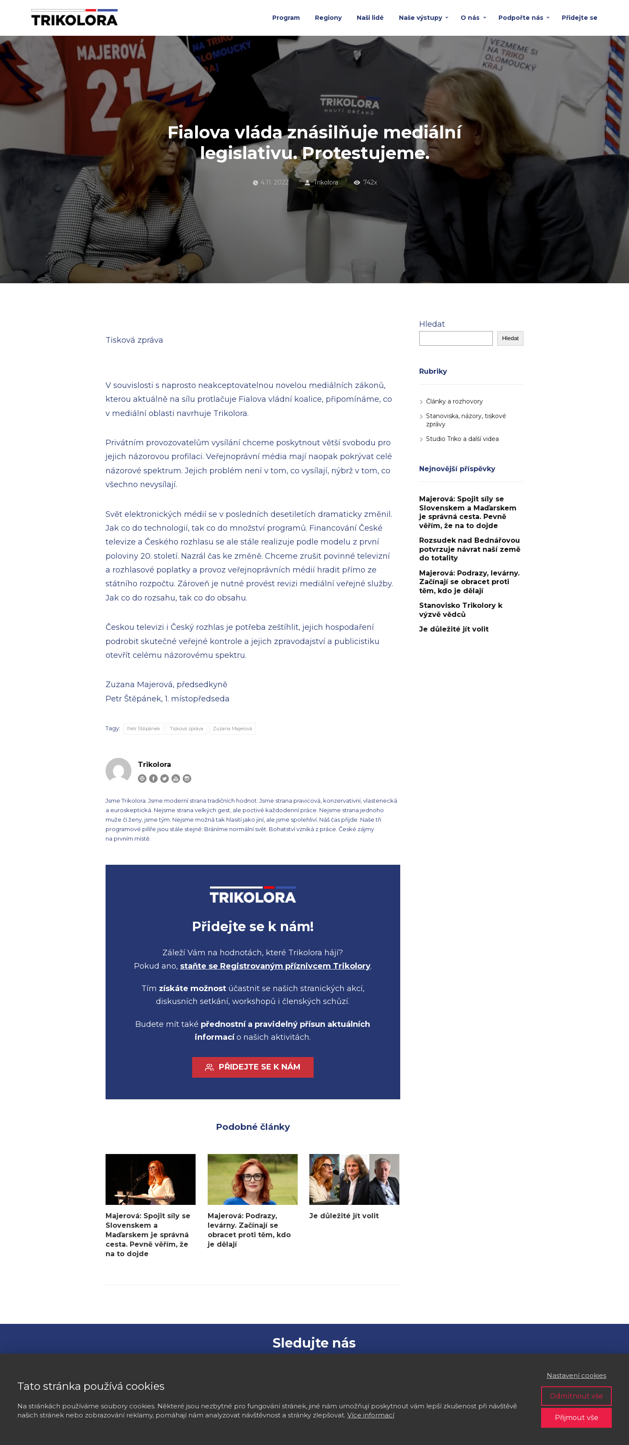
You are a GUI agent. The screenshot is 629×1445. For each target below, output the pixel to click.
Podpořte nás (520, 18)
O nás (470, 18)
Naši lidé (370, 18)
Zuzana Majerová (232, 729)
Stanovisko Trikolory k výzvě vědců (460, 610)
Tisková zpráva (186, 729)
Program (286, 18)
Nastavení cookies (576, 1375)
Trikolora (321, 182)
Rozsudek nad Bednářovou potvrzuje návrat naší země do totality (469, 549)
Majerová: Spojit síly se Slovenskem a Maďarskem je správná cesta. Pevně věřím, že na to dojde (148, 1235)
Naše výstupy (420, 18)
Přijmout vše (576, 1418)
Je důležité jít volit (344, 1216)
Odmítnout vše (576, 1396)
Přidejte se (580, 18)
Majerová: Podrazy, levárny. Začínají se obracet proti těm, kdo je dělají (249, 1230)
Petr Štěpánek (143, 729)
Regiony (328, 18)
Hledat (432, 324)
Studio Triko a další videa (462, 439)
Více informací (370, 1415)
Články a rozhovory (454, 401)
